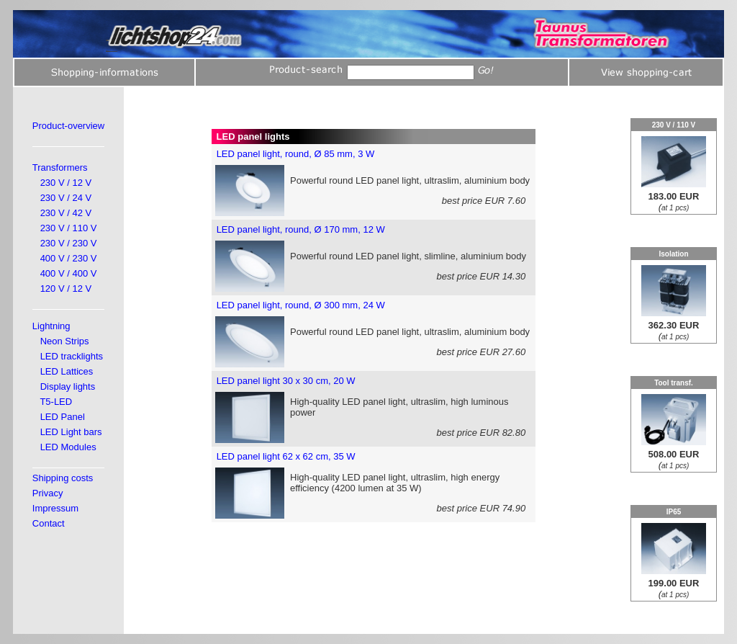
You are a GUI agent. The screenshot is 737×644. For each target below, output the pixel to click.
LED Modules (68, 447)
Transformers (60, 167)
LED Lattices (67, 371)
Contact (48, 523)
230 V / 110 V (68, 228)
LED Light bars (71, 431)
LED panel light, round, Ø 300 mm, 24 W (301, 305)
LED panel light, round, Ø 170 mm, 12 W (301, 229)
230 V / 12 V (66, 182)
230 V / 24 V (66, 197)
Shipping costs (63, 478)
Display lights (68, 386)
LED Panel (62, 416)
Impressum (55, 508)
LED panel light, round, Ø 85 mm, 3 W (296, 153)
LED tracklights (71, 356)
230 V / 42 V (66, 212)
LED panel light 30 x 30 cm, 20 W (286, 380)
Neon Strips (64, 341)
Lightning (51, 326)
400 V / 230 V (68, 258)
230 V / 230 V (68, 243)
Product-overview (68, 125)
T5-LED (56, 401)
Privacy (47, 493)
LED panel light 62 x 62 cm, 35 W (286, 456)
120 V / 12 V (66, 288)
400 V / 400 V (68, 273)
